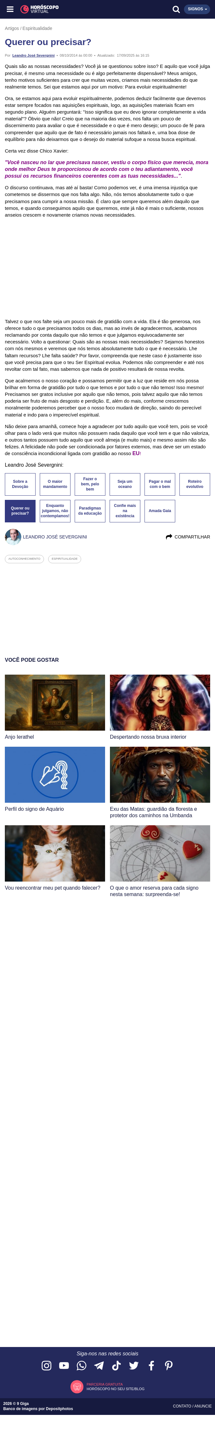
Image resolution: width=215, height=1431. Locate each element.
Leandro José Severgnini (33, 55)
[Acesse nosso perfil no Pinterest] (168, 1366)
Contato (182, 1406)
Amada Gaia (160, 511)
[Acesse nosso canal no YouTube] (64, 1366)
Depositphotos (59, 1409)
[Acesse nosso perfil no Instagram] (46, 1366)
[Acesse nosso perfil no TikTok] (116, 1366)
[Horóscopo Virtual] (59, 9)
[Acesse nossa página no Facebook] (151, 1366)
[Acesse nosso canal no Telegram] (98, 1366)
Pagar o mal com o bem (160, 484)
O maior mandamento (55, 484)
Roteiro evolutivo (194, 484)
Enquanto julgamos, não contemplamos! (55, 510)
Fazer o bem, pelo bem (90, 484)
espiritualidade (65, 558)
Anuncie (203, 1406)
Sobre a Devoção (20, 484)
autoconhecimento (24, 558)
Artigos (12, 28)
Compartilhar (187, 537)
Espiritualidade (37, 28)
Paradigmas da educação (90, 511)
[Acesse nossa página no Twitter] (133, 1366)
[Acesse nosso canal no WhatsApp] (81, 1366)
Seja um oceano (125, 484)
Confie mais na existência (125, 510)
